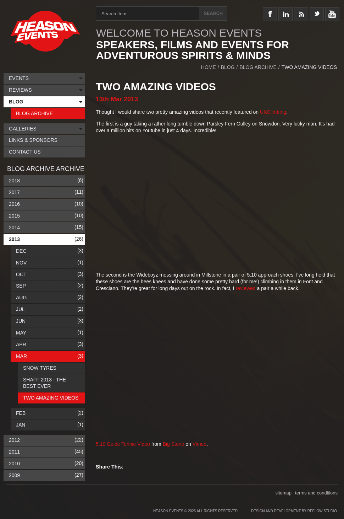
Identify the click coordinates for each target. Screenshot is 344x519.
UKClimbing (273, 112)
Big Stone (173, 444)
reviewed (246, 288)
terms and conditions (316, 493)
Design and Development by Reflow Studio (294, 511)
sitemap (284, 493)
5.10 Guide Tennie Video (123, 444)
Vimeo (199, 444)
